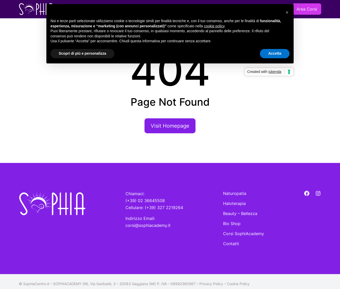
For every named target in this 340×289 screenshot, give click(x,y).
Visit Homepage (170, 126)
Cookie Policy (238, 284)
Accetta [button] (274, 53)
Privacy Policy (211, 284)
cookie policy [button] (214, 26)
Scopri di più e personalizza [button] (82, 53)
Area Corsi (306, 9)
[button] (287, 12)
